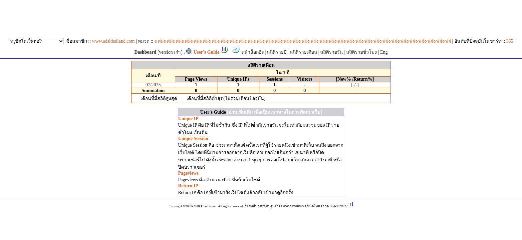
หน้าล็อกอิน (253, 52)
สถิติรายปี (277, 52)
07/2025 (153, 84)
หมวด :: (294, 41)
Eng (384, 52)
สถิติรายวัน (331, 52)
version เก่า (170, 52)
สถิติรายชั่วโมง (361, 52)
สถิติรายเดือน (303, 52)
